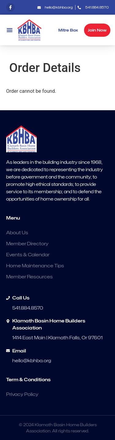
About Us (17, 232)
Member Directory (27, 243)
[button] (9, 30)
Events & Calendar (27, 255)
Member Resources (29, 277)
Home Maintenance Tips (35, 266)
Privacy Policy (22, 394)
